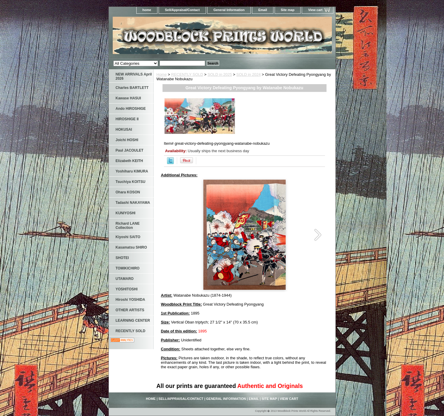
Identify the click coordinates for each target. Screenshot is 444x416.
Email (262, 10)
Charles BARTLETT (132, 88)
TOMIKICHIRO (128, 268)
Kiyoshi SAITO (128, 237)
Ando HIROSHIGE (131, 109)
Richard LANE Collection (128, 225)
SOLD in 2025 (220, 74)
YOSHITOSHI (127, 289)
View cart (315, 10)
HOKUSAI (124, 129)
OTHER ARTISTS (130, 310)
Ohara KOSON (128, 192)
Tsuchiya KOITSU (131, 182)
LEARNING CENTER (133, 320)
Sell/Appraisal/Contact (182, 10)
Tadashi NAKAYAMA (133, 203)
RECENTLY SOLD (187, 74)
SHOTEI (122, 258)
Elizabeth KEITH (129, 161)
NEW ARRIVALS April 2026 (134, 76)
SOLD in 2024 (248, 74)
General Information (229, 10)
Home (162, 74)
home (147, 10)
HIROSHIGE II (127, 119)
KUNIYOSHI (126, 213)
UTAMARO (125, 279)
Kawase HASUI (128, 98)
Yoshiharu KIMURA (132, 171)
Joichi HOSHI (127, 140)
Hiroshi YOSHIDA (130, 300)
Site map (288, 10)
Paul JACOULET (129, 150)
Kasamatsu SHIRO (131, 247)
